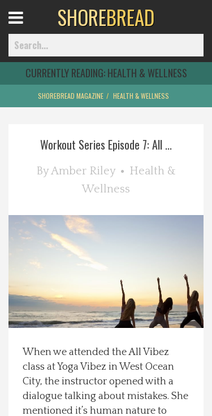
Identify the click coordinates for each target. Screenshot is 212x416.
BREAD (106, 17)
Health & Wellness (141, 95)
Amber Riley (83, 171)
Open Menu (29, 28)
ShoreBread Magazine (70, 95)
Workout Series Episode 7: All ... (106, 144)
